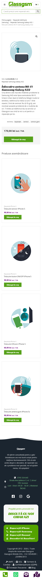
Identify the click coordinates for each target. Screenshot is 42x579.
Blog (32, 567)
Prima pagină (6, 20)
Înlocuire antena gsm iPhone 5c (17, 411)
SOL (19, 561)
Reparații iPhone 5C (10, 409)
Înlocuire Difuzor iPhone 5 (15, 344)
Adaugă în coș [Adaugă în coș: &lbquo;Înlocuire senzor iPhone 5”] (12, 217)
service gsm (35, 122)
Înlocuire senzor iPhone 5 (14, 209)
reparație (17, 122)
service (25, 122)
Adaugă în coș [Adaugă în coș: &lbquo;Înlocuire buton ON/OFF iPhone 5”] (12, 284)
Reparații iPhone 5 (10, 206)
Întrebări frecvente (16, 567)
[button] (36, 36)
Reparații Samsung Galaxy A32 (21, 22)
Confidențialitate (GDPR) (25, 564)
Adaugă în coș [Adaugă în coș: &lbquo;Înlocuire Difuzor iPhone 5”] (12, 352)
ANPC (9, 561)
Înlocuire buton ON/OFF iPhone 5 (17, 276)
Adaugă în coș (18, 139)
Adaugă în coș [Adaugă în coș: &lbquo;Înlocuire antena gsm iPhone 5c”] (12, 420)
